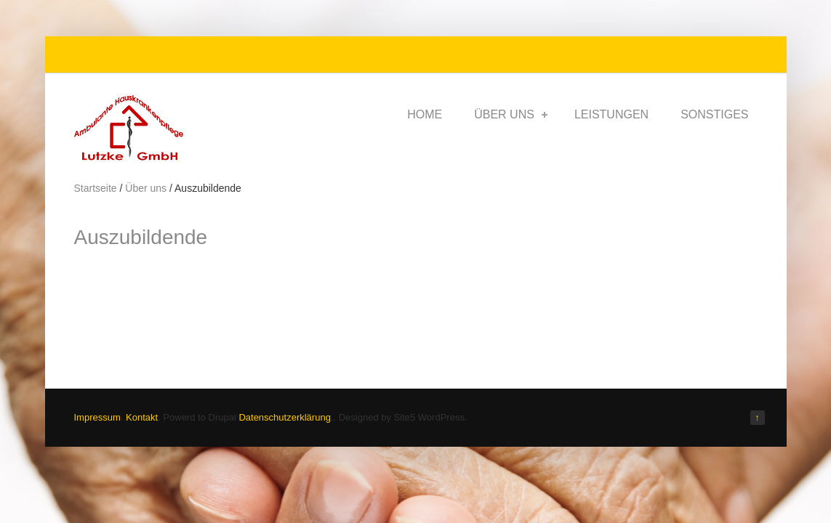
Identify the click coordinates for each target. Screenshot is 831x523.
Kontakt (142, 417)
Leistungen (611, 114)
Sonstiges (714, 114)
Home (424, 114)
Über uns (510, 114)
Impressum (97, 417)
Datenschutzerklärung (284, 417)
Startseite (95, 188)
